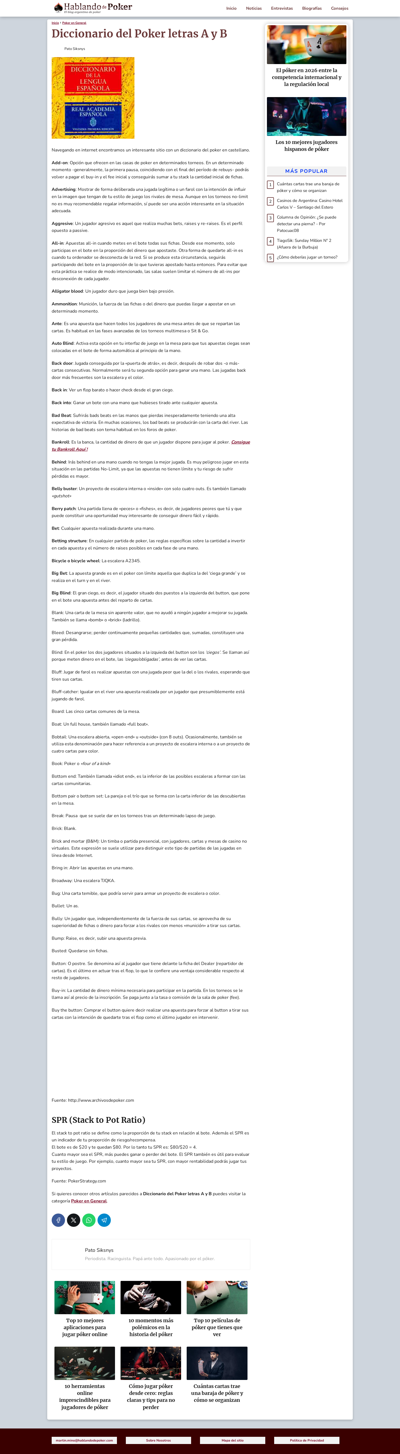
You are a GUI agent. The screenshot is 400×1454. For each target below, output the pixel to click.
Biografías (312, 8)
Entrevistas (282, 8)
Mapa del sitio (233, 1440)
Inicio (231, 8)
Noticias (254, 8)
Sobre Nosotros (158, 1440)
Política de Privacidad (307, 1440)
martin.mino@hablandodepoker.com (84, 1440)
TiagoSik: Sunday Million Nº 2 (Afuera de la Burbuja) (304, 244)
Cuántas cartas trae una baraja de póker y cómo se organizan (308, 187)
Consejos (339, 8)
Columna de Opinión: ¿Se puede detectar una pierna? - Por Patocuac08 (306, 223)
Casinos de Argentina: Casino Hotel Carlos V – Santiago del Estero (309, 204)
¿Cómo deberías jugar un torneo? (307, 257)
